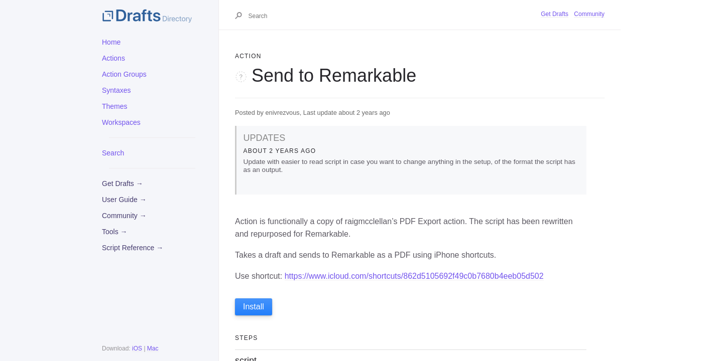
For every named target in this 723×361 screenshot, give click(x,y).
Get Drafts (554, 14)
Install (253, 306)
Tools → (115, 232)
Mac (153, 348)
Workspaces (121, 122)
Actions (113, 58)
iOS (137, 348)
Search (113, 153)
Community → (124, 216)
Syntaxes (116, 90)
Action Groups (124, 74)
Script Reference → (132, 248)
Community (589, 14)
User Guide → (124, 200)
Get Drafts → (122, 183)
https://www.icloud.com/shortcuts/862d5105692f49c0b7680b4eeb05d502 (414, 276)
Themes (115, 106)
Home (111, 42)
